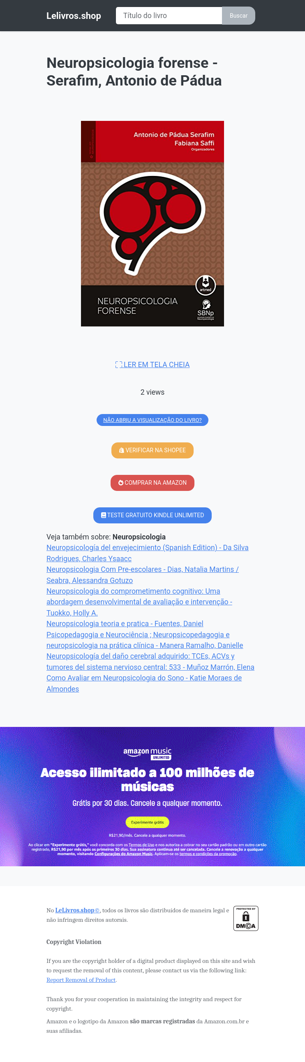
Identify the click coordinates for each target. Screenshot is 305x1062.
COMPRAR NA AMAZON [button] (152, 482)
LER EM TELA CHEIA (153, 365)
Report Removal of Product (81, 979)
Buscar (238, 15)
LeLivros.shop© (77, 910)
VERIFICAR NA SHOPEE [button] (152, 450)
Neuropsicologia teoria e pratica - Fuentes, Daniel (124, 624)
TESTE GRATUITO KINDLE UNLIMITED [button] (152, 515)
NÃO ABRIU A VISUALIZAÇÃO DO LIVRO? (152, 420)
